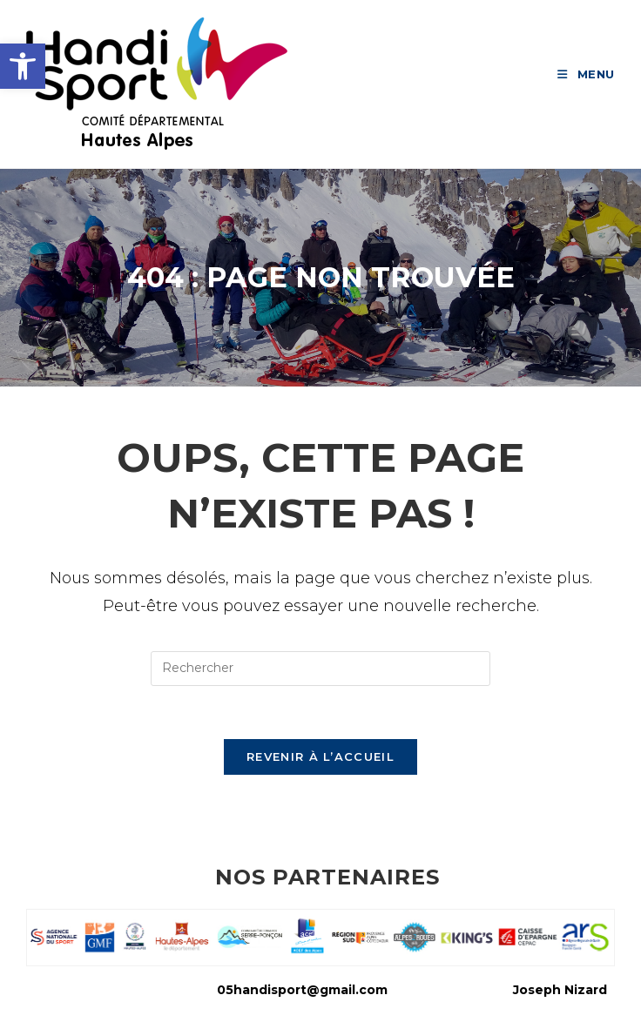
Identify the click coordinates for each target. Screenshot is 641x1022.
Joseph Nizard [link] (560, 990)
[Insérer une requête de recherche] (320, 668)
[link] (22, 66)
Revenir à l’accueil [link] (320, 756)
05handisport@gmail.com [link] (302, 990)
